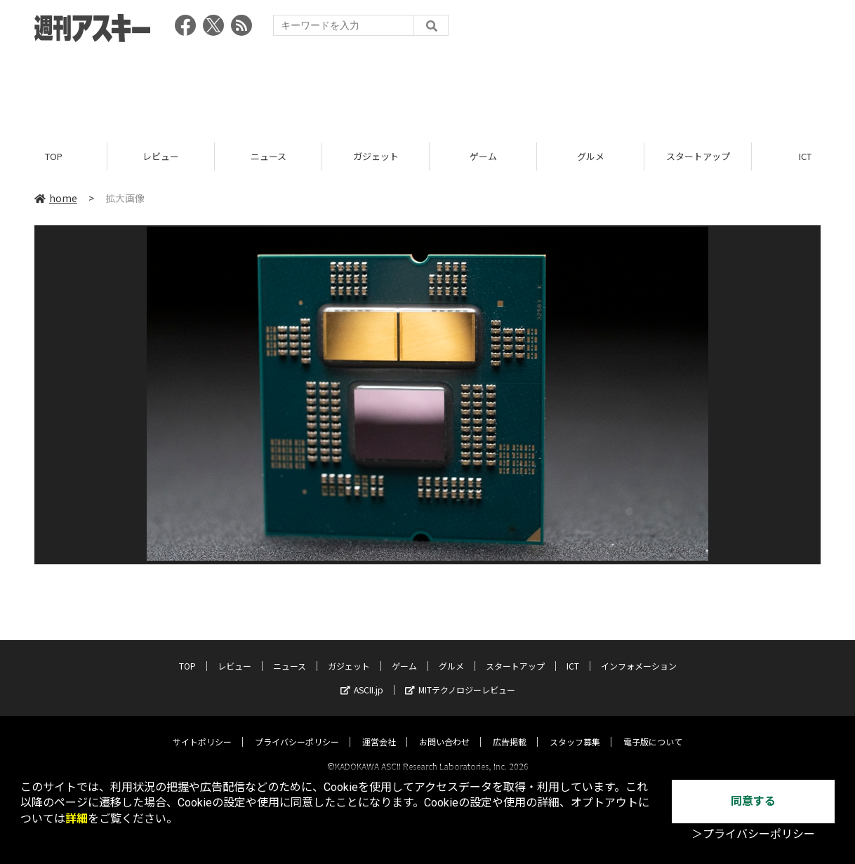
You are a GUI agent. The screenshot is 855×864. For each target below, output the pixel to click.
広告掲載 (509, 729)
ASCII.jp (361, 677)
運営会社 (379, 729)
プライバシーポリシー (297, 729)
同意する (753, 801)
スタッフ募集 (575, 729)
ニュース (268, 156)
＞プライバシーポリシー (753, 834)
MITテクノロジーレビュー (460, 677)
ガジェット (376, 156)
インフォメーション (639, 653)
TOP (53, 156)
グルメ (590, 156)
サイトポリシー (202, 729)
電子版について (652, 729)
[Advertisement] (427, 87)
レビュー (160, 156)
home (55, 198)
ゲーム (483, 156)
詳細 (76, 818)
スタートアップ (698, 156)
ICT (572, 653)
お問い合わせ (444, 729)
